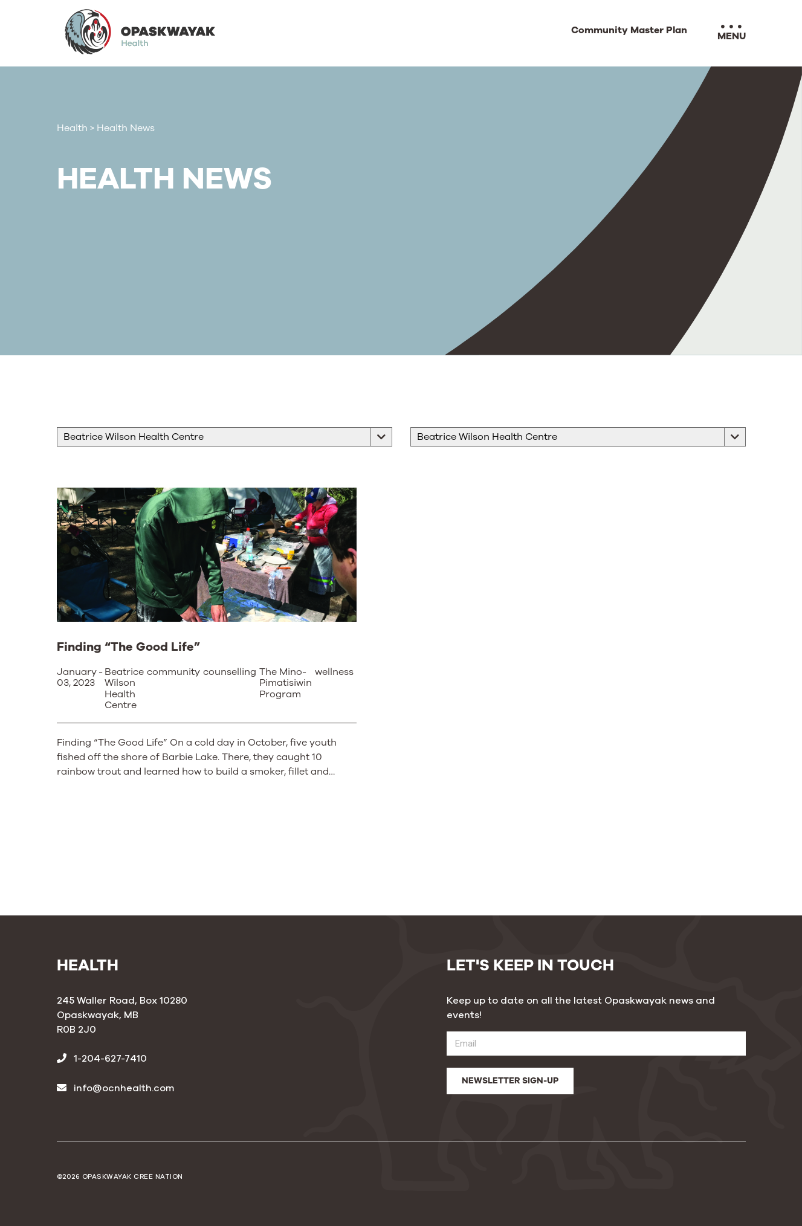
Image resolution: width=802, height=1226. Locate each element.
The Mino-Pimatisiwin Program (285, 683)
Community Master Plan (629, 31)
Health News (126, 128)
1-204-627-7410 (102, 1058)
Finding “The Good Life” (128, 647)
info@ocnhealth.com (115, 1088)
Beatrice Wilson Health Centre (124, 688)
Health (72, 128)
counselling (229, 672)
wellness (334, 672)
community (173, 672)
